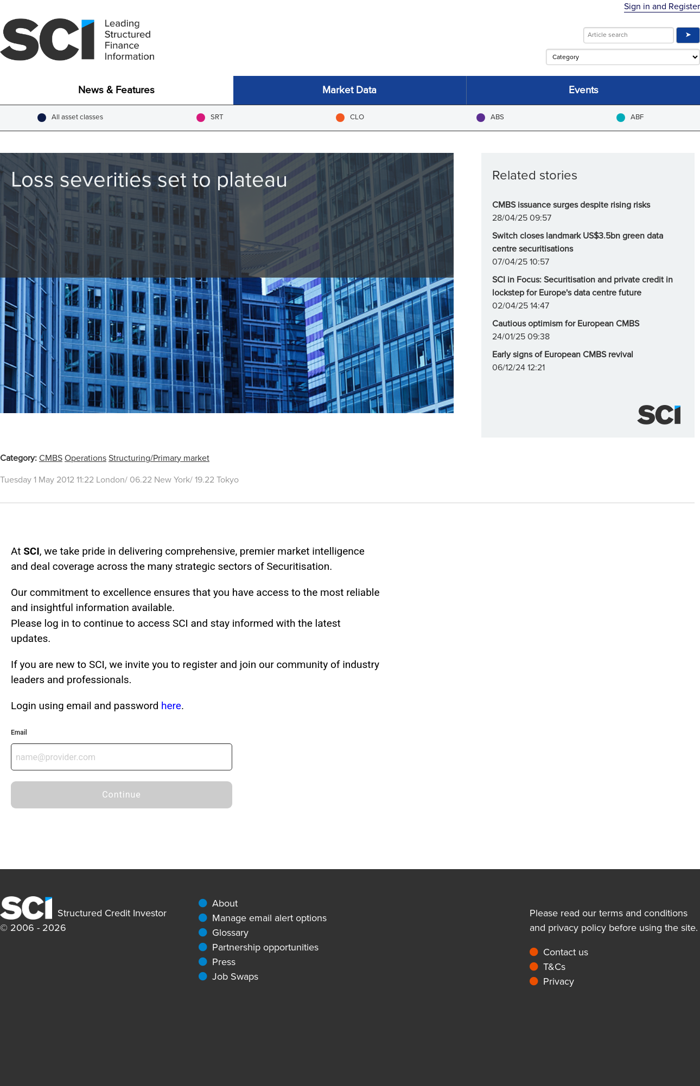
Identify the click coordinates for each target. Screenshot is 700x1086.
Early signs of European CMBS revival (562, 354)
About (225, 903)
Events (584, 90)
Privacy (558, 981)
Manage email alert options (269, 918)
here (171, 705)
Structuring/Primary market (159, 458)
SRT (210, 117)
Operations (85, 458)
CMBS (50, 458)
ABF (630, 117)
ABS (490, 117)
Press (224, 962)
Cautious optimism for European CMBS (565, 323)
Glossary (230, 933)
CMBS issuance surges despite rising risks (571, 205)
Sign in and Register (662, 6)
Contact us (565, 952)
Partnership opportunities (265, 947)
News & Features (116, 90)
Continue (121, 794)
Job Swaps (235, 976)
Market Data (349, 90)
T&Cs (554, 967)
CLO (350, 117)
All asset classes (70, 117)
